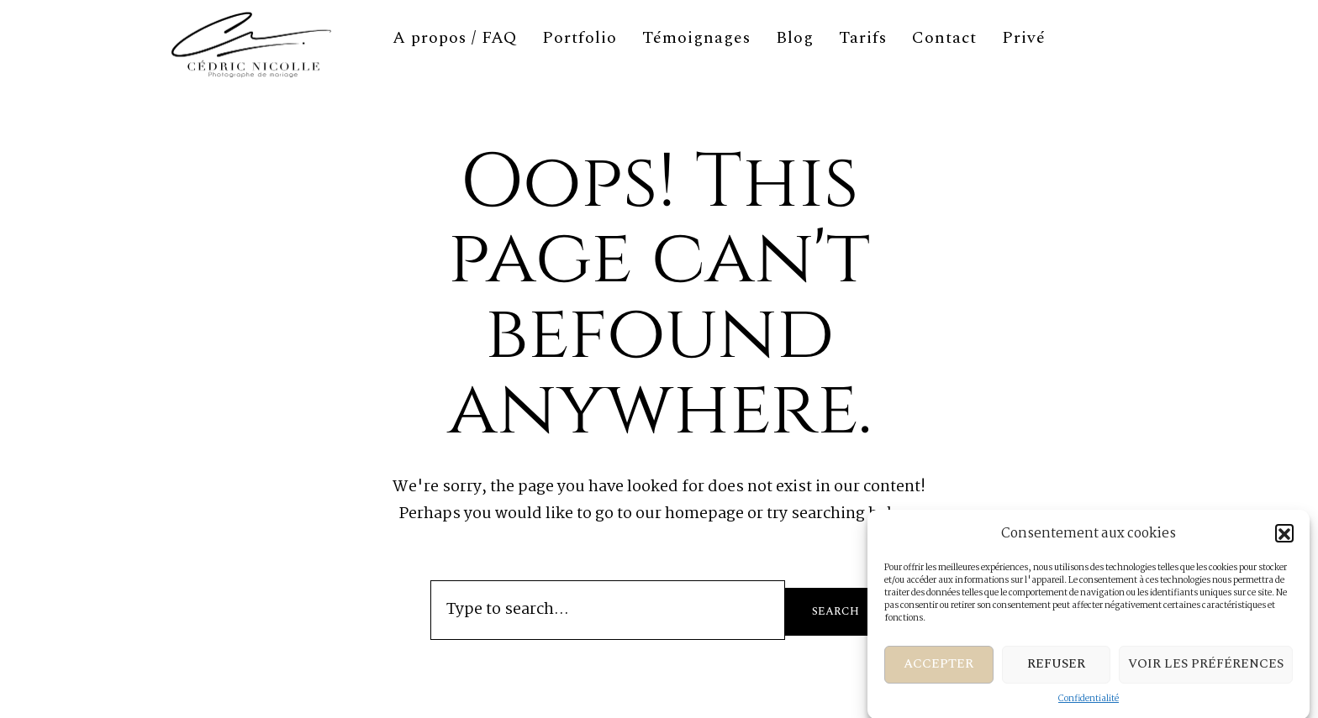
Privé (1024, 37)
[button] (1284, 539)
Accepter (938, 669)
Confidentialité (1088, 705)
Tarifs (863, 37)
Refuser (1056, 669)
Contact (944, 37)
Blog (795, 37)
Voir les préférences (1206, 669)
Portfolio (579, 37)
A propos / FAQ (455, 37)
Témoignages (696, 37)
